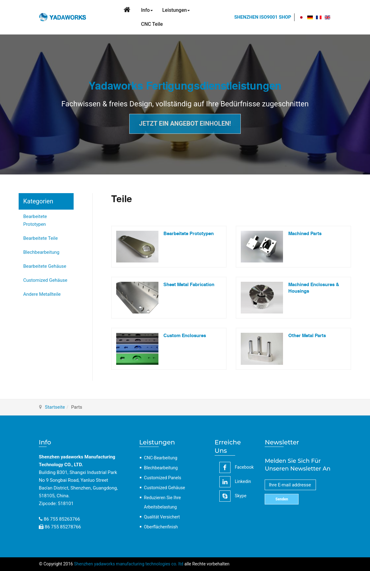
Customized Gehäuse (45, 280)
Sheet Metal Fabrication (188, 284)
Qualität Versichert (162, 516)
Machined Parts (305, 233)
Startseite (55, 407)
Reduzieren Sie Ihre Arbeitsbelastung (162, 502)
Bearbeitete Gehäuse (44, 266)
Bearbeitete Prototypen (35, 220)
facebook (236, 467)
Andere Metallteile (42, 294)
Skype (232, 496)
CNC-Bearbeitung (160, 457)
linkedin (235, 481)
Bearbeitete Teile (40, 238)
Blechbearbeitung (41, 252)
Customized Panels (162, 477)
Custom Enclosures (184, 335)
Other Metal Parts (307, 335)
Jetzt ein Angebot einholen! (185, 124)
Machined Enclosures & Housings (313, 288)
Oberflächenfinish (161, 526)
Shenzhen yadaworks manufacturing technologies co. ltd (128, 563)
